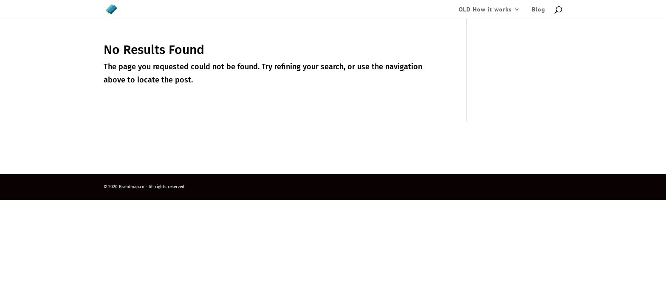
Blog (538, 9)
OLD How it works (485, 9)
